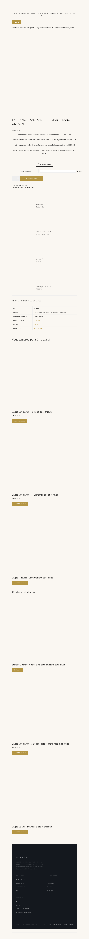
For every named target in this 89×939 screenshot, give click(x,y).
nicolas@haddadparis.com (24, 911)
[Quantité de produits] (16, 177)
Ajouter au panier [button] (19, 420)
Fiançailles (50, 882)
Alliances (50, 889)
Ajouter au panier (31, 178)
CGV (44, 923)
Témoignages (20, 886)
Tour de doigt (25, 171)
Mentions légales (55, 923)
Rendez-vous (20, 901)
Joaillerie (23, 28)
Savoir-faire (20, 882)
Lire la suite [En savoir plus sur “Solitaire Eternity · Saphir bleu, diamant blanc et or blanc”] (17, 669)
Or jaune (37, 320)
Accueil (15, 28)
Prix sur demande (44, 163)
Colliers (49, 886)
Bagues (31, 28)
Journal (18, 889)
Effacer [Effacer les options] (79, 170)
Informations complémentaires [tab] (26, 300)
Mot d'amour (38, 327)
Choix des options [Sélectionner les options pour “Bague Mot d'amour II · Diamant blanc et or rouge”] (20, 503)
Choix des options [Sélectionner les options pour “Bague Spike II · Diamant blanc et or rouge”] (20, 831)
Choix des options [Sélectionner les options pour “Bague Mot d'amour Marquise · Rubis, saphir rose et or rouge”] (20, 752)
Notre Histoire (21, 879)
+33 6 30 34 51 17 (22, 908)
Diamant (37, 323)
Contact (18, 905)
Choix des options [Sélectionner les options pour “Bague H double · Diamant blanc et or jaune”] (20, 582)
